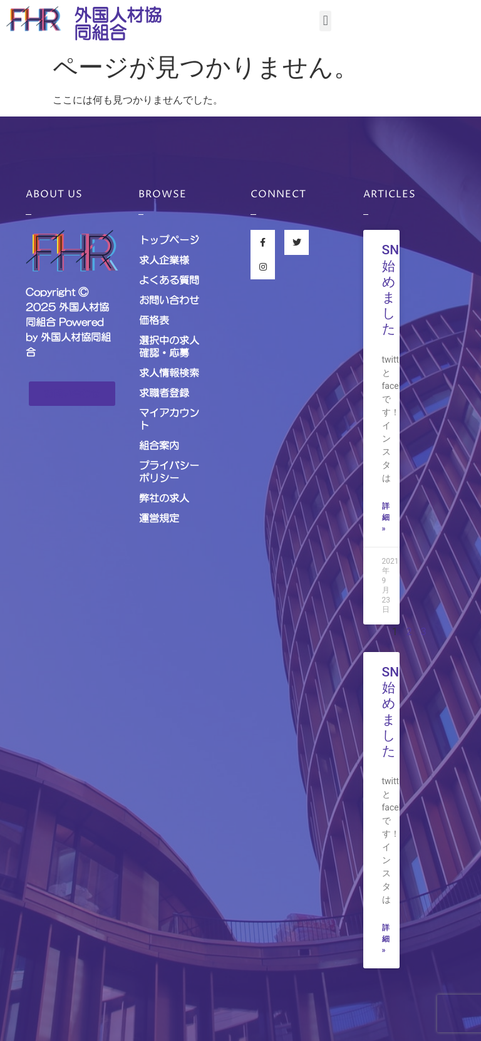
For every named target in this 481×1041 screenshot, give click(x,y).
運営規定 (159, 518)
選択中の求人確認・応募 (169, 346)
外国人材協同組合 (118, 23)
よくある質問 (169, 280)
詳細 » (386, 517)
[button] (325, 21)
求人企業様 (164, 260)
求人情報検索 (169, 373)
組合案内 (159, 445)
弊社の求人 (164, 498)
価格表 (154, 320)
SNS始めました (394, 289)
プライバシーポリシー (169, 471)
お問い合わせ (169, 300)
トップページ (169, 240)
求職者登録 (164, 393)
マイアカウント (169, 419)
